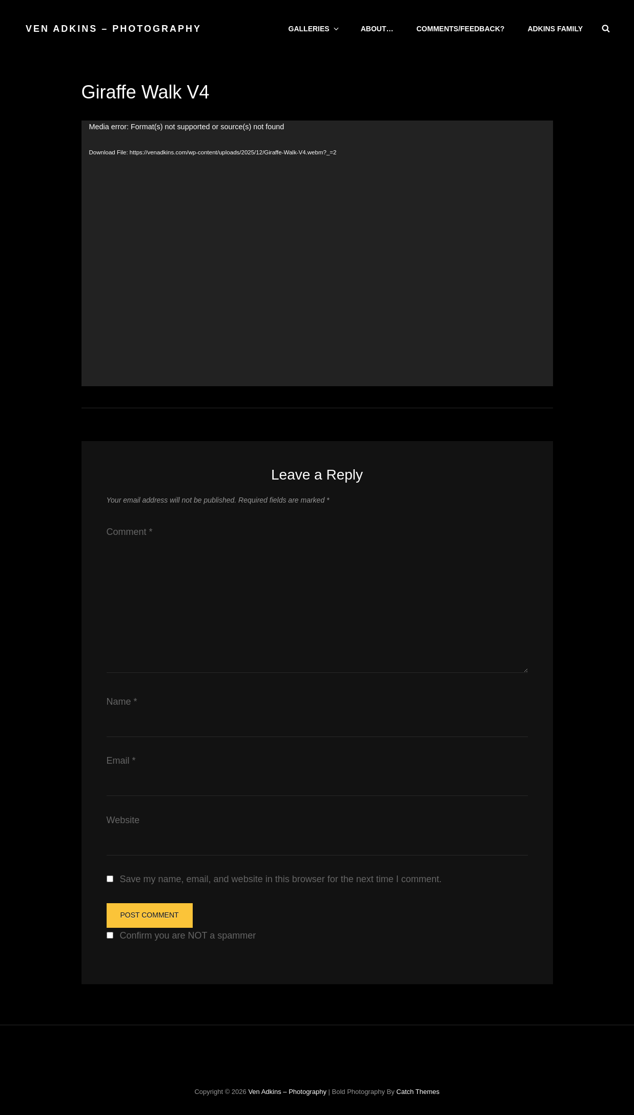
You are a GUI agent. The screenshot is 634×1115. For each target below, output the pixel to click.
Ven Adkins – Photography (113, 29)
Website (123, 820)
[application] (317, 253)
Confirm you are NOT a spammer (186, 935)
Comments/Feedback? (460, 29)
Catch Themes (417, 1092)
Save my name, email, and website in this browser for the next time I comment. (281, 879)
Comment (130, 532)
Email (121, 760)
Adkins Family (555, 29)
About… (377, 29)
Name (122, 701)
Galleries (314, 29)
